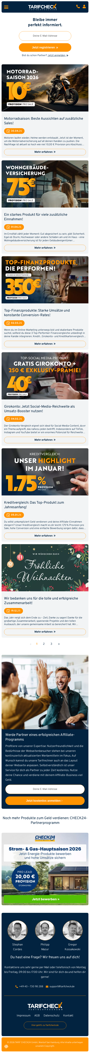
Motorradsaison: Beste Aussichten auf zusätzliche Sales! (43, 121)
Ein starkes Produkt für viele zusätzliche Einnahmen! (35, 217)
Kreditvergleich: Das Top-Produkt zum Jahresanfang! (34, 505)
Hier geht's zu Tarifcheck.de (45, 1025)
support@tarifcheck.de (60, 986)
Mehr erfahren (45, 152)
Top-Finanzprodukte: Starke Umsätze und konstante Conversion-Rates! (37, 313)
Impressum (24, 1016)
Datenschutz (51, 1016)
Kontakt (68, 1016)
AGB (37, 1016)
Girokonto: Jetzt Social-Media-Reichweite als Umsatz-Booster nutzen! (39, 409)
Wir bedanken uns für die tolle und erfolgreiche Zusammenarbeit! (41, 600)
